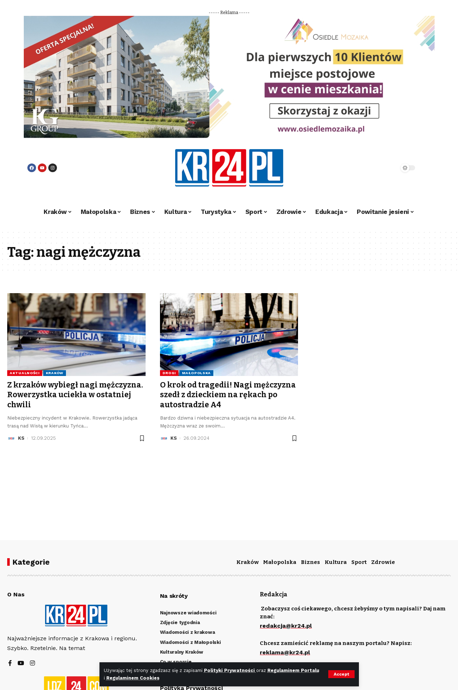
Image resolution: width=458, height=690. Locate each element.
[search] (374, 167)
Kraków (54, 373)
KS (21, 438)
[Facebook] (10, 663)
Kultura (336, 562)
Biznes (310, 562)
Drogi (169, 373)
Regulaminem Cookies (133, 678)
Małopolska (196, 373)
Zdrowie (383, 562)
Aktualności (25, 373)
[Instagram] (32, 663)
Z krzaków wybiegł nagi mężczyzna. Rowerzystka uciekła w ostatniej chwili (75, 394)
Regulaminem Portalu (293, 670)
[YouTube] (21, 663)
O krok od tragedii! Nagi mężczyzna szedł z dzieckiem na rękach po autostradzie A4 (228, 394)
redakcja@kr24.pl (286, 625)
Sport (359, 562)
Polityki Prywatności (230, 670)
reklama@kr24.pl (285, 652)
